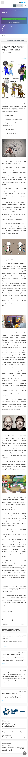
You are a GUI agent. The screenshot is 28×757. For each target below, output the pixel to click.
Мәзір (4, 35)
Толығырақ (5, 646)
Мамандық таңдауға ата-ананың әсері (13, 737)
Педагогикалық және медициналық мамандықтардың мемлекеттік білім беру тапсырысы (13, 748)
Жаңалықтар (10, 10)
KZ (14, 5)
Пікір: (2, 30)
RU (17, 5)
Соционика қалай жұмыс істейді (12, 732)
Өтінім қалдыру (14, 19)
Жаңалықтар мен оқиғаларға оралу (14, 40)
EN (21, 5)
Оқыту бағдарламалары (7, 26)
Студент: (3, 28)
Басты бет (3, 10)
